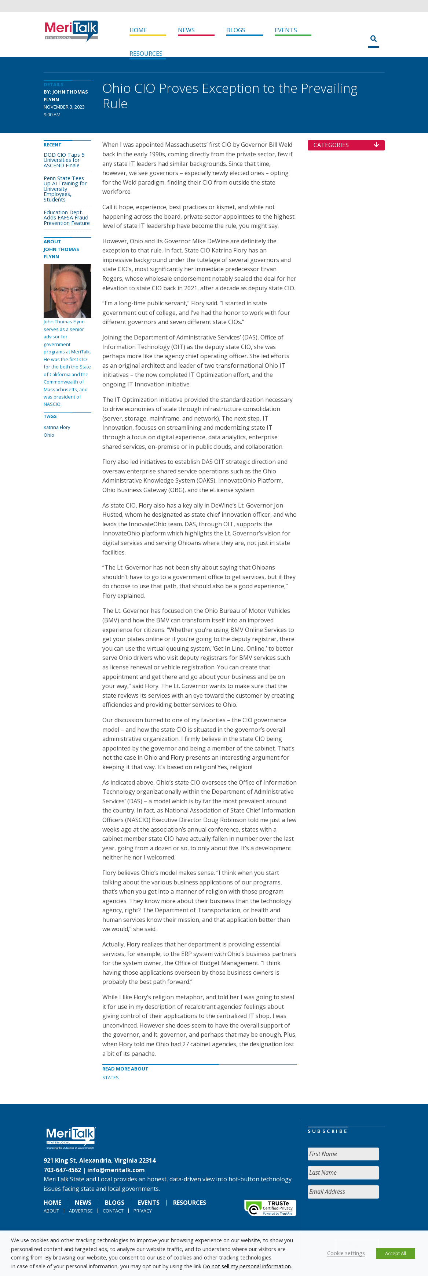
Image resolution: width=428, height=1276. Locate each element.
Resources (145, 54)
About (51, 1210)
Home (138, 30)
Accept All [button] (395, 1253)
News (186, 30)
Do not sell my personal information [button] (247, 1266)
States (110, 1077)
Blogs (235, 30)
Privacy (142, 1210)
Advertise (81, 1210)
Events (286, 30)
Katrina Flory (57, 427)
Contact (113, 1210)
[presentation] (363, 1218)
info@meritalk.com (116, 1170)
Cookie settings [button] (346, 1253)
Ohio (49, 435)
